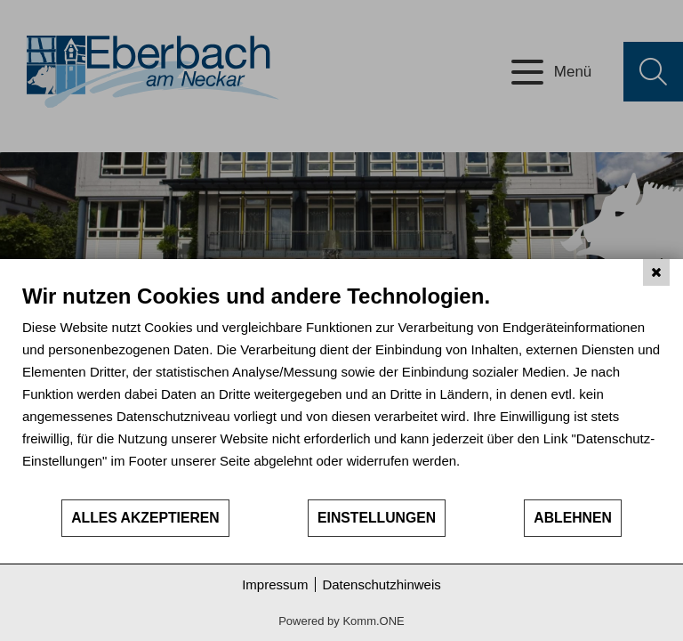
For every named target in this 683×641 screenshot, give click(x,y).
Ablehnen (573, 517)
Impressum (275, 584)
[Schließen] (656, 272)
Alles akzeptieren (145, 517)
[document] (341, 390)
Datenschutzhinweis (381, 584)
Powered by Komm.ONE (341, 621)
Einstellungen (376, 517)
